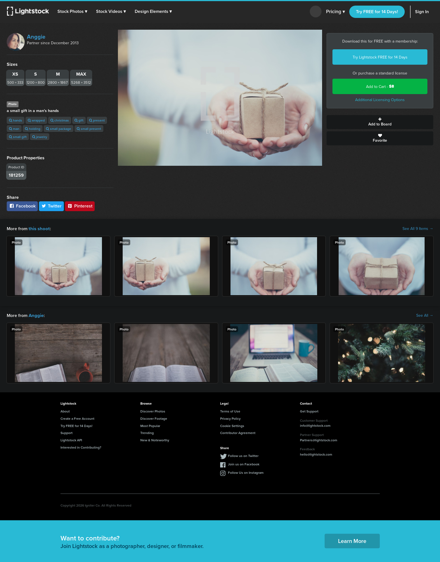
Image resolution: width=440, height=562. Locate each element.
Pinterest (79, 206)
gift (79, 120)
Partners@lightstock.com (318, 439)
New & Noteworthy (154, 439)
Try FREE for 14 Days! (377, 11)
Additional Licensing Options (380, 99)
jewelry (39, 136)
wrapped (36, 120)
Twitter (51, 206)
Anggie (36, 36)
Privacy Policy (230, 418)
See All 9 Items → (417, 228)
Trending (147, 432)
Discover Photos (152, 410)
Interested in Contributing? (80, 446)
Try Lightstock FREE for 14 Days (380, 57)
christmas (59, 120)
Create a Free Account (77, 418)
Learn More (352, 540)
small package (58, 128)
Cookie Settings (232, 425)
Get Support (309, 410)
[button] (72, 11)
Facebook (22, 206)
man (14, 128)
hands (15, 120)
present (97, 120)
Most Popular (150, 425)
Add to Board (380, 122)
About (65, 410)
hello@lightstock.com (316, 453)
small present (89, 128)
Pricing (335, 12)
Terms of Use (230, 410)
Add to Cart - (380, 86)
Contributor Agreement (237, 432)
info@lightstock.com (315, 425)
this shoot (38, 228)
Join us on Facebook (243, 463)
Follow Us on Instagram (246, 472)
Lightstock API (71, 439)
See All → (424, 315)
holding (32, 128)
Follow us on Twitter (243, 455)
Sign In (422, 11)
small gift (18, 136)
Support (66, 432)
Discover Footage (153, 418)
